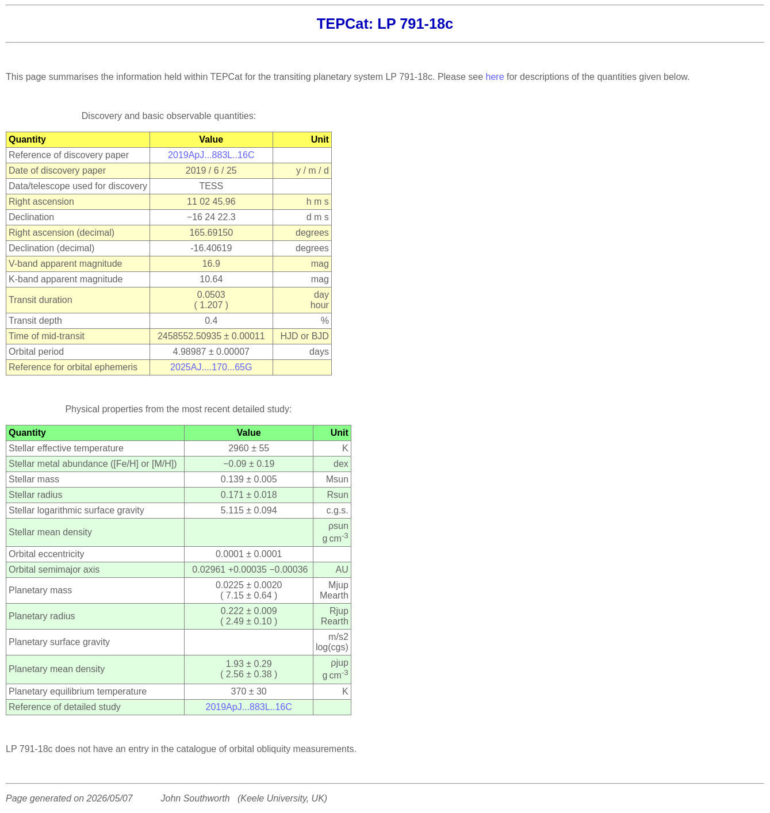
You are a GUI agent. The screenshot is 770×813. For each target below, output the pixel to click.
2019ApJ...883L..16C (211, 155)
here (495, 77)
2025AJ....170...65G (211, 367)
